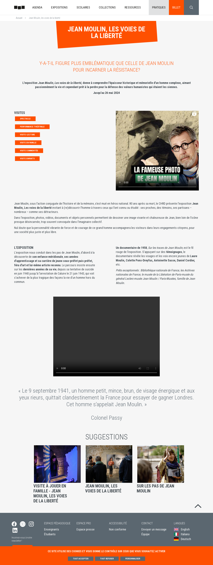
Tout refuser (107, 559)
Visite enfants (27, 158)
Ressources (133, 7)
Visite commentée (29, 150)
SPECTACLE (25, 119)
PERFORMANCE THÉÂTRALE (32, 127)
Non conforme (117, 530)
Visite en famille (28, 142)
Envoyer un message (153, 530)
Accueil (19, 18)
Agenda (37, 7)
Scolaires (83, 7)
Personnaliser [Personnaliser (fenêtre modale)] (132, 559)
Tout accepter (80, 559)
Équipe (145, 535)
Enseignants (51, 530)
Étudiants (50, 535)
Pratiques (159, 7)
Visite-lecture (27, 135)
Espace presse (86, 530)
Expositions (59, 7)
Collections (107, 7)
